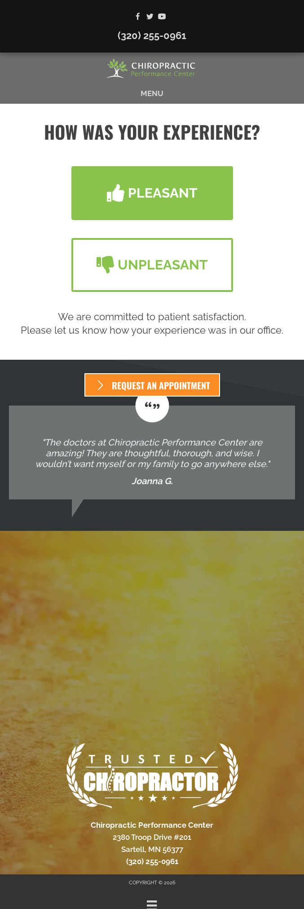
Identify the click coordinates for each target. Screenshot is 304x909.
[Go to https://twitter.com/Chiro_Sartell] (150, 17)
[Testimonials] (152, 452)
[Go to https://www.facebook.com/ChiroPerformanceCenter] (137, 17)
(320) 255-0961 (152, 35)
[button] (152, 193)
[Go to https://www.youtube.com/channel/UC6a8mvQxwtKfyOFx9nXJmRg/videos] (162, 17)
